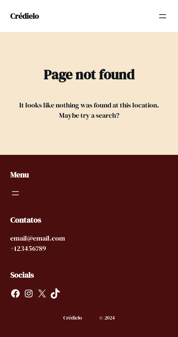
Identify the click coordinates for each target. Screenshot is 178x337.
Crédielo (24, 16)
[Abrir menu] (162, 16)
